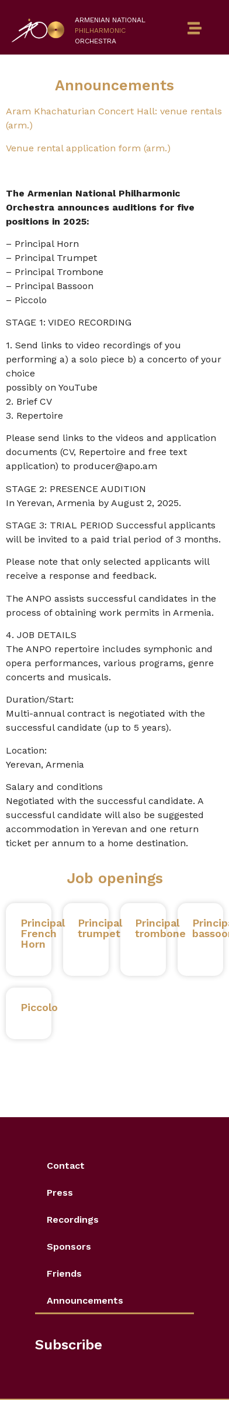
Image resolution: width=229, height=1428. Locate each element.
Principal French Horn (42, 933)
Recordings (73, 1219)
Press (60, 1192)
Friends (64, 1273)
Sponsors (69, 1246)
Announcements (85, 1300)
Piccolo (39, 1007)
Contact (66, 1165)
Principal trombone (160, 933)
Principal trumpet (100, 928)
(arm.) (157, 148)
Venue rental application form (75, 148)
